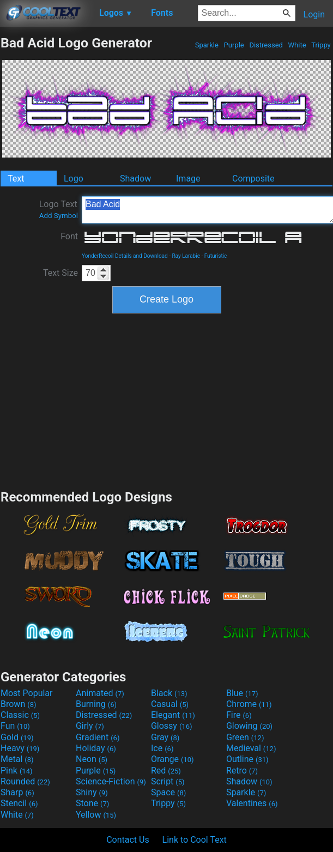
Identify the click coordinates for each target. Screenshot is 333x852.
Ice (162, 748)
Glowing (249, 726)
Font (69, 236)
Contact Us (127, 840)
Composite (253, 178)
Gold (17, 737)
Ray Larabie (186, 256)
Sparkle (207, 45)
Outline (247, 759)
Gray (165, 737)
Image (188, 178)
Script (168, 781)
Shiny (92, 792)
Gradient (97, 737)
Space (168, 792)
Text (16, 178)
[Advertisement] (166, 400)
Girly (90, 726)
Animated (100, 693)
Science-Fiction (111, 781)
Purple (234, 45)
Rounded (25, 781)
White (296, 45)
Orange (172, 759)
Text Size (60, 273)
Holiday (96, 748)
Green (245, 737)
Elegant (173, 715)
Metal (17, 759)
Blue (242, 693)
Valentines (252, 803)
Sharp (17, 792)
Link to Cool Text (194, 840)
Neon (91, 759)
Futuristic (215, 256)
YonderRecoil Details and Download (125, 256)
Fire (239, 715)
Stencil (19, 803)
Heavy (20, 748)
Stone (92, 803)
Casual (170, 704)
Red (166, 770)
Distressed (265, 45)
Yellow (96, 814)
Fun (15, 726)
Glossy (171, 726)
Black (169, 693)
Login (314, 14)
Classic (20, 715)
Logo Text (58, 209)
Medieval (251, 748)
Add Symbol (58, 216)
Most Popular (27, 693)
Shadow (135, 178)
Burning (96, 704)
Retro (242, 770)
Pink (17, 770)
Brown (18, 704)
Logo (73, 178)
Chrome (249, 704)
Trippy (321, 45)
